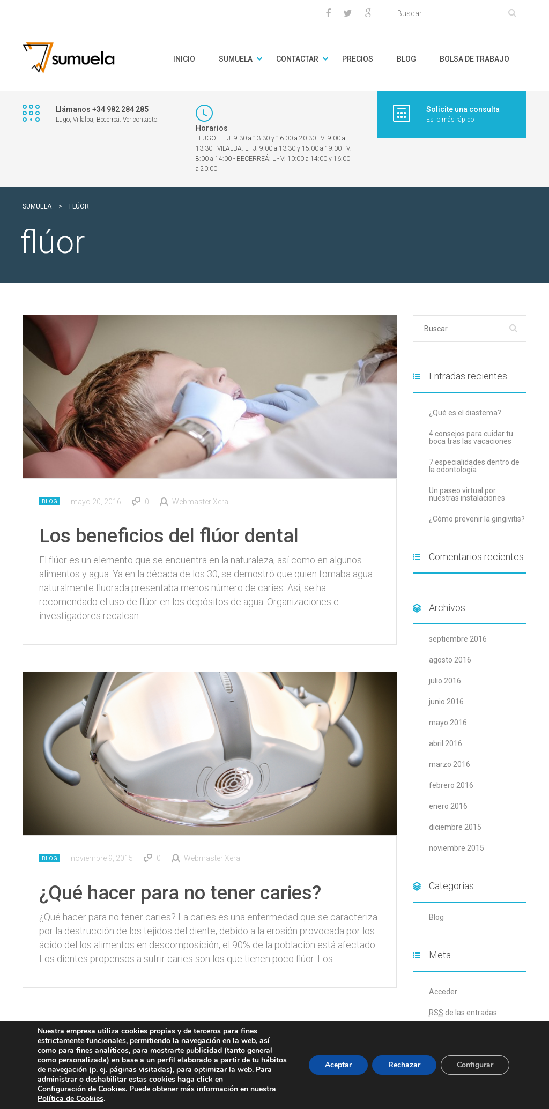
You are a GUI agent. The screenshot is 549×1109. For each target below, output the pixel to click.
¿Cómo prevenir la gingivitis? (477, 519)
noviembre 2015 (456, 848)
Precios (357, 59)
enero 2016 (448, 806)
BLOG (406, 59)
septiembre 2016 (458, 639)
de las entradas (463, 1012)
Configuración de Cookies (81, 1089)
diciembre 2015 (455, 827)
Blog (49, 501)
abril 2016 (445, 743)
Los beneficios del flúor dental (169, 536)
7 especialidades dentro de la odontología (474, 466)
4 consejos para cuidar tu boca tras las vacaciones (471, 437)
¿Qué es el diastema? (465, 412)
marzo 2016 (449, 764)
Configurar (475, 1065)
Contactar (297, 59)
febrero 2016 (451, 785)
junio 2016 (446, 701)
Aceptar (338, 1065)
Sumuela (236, 59)
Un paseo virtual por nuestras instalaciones (467, 494)
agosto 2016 (450, 660)
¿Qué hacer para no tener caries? (180, 893)
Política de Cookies (70, 1098)
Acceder (443, 991)
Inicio (184, 59)
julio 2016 (445, 680)
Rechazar (404, 1065)
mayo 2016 (448, 722)
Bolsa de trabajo (474, 59)
